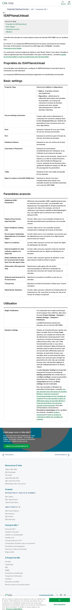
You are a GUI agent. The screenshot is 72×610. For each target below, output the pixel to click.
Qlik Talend (9, 497)
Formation (8, 475)
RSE (6, 567)
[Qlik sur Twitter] (57, 595)
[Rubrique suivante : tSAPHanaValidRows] (53, 455)
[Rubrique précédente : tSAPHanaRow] (18, 455)
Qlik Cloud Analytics (12, 511)
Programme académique (14, 573)
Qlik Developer (10, 472)
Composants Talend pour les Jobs (17, 9)
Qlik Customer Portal (12, 481)
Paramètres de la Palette (12, 48)
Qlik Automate (10, 519)
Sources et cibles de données (16, 549)
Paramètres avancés (12, 29)
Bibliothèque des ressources (15, 484)
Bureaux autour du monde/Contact (17, 584)
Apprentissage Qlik (12, 478)
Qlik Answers (9, 514)
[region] (36, 603)
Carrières (8, 579)
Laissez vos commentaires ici (16, 446)
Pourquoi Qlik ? (10, 529)
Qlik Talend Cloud (11, 499)
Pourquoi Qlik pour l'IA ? (13, 540)
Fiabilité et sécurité (12, 532)
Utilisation (9, 32)
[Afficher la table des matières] (4, 9)
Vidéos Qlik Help (11, 469)
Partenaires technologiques (15, 546)
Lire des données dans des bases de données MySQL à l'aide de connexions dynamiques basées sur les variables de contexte (52, 393)
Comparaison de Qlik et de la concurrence (20, 543)
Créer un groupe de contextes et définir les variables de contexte (50, 417)
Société (8, 561)
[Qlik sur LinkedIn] (61, 595)
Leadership (9, 564)
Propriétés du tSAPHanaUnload (16, 24)
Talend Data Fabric (11, 502)
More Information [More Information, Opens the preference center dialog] (59, 604)
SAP (32, 9)
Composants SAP (41, 9)
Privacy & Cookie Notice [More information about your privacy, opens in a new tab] (14, 609)
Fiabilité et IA (9, 538)
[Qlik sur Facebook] (64, 595)
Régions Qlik (9, 552)
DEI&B (7, 570)
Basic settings (10, 27)
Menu (69, 4)
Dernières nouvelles (12, 582)
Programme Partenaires (13, 576)
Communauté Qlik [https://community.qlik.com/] (46, 595)
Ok (59, 600)
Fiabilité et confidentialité (14, 535)
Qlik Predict (9, 516)
